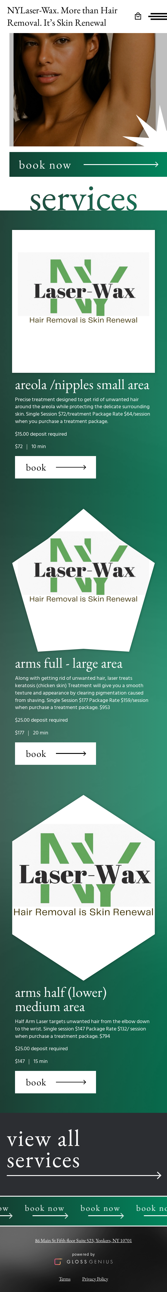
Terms (64, 1278)
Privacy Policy (95, 1278)
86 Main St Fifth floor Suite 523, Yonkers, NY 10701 (83, 1240)
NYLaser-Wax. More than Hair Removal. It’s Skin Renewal (62, 16)
